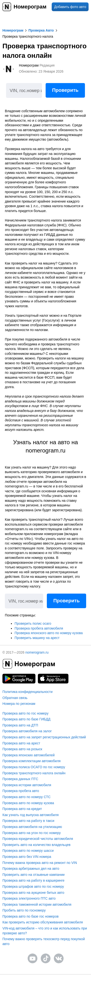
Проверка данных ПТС (20, 779)
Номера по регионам (18, 704)
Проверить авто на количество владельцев (36, 845)
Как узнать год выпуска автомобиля (30, 815)
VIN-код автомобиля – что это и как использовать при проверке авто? (44, 930)
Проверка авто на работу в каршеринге (33, 880)
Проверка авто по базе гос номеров (30, 916)
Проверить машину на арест (37, 638)
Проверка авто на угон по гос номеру (31, 833)
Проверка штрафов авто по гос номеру (33, 886)
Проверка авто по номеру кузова (28, 803)
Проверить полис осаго (33, 623)
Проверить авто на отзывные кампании (33, 875)
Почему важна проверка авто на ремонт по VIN (39, 863)
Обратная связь (14, 698)
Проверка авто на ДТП (20, 725)
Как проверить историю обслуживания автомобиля (42, 922)
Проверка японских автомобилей (28, 755)
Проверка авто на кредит (22, 809)
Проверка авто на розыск (22, 749)
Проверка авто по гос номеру (25, 713)
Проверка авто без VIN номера (26, 857)
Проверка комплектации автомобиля (31, 761)
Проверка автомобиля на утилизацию (32, 827)
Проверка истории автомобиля (26, 785)
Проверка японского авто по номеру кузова (49, 633)
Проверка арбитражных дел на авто (30, 868)
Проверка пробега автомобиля (39, 628)
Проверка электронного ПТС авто (29, 898)
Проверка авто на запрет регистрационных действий (44, 737)
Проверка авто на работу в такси (28, 821)
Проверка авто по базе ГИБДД (26, 719)
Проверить (65, 90)
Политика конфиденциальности (27, 692)
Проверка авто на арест (21, 743)
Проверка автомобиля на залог (27, 731)
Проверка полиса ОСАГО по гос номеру (33, 767)
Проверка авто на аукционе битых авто (33, 893)
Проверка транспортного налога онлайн (34, 773)
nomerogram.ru (37, 652)
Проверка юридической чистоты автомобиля (37, 839)
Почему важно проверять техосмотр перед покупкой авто (43, 941)
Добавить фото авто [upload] (70, 7)
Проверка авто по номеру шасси (28, 851)
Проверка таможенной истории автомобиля (36, 904)
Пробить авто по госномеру (24, 910)
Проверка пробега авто (20, 791)
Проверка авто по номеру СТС (26, 797)
